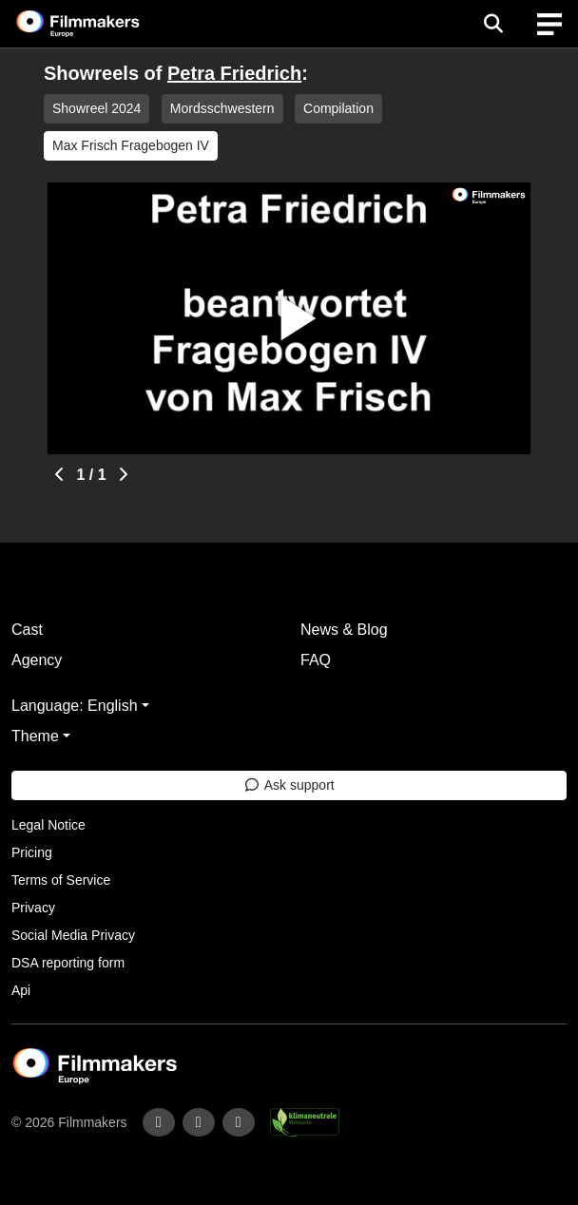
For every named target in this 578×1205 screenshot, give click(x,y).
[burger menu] (549, 24)
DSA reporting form (68, 962)
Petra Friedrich (234, 73)
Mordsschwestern (222, 108)
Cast (27, 630)
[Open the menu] (493, 24)
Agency (36, 660)
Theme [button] (35, 736)
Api (20, 990)
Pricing (31, 852)
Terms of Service (60, 880)
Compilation (338, 108)
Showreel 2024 (96, 108)
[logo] (100, 24)
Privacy (33, 907)
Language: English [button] (74, 706)
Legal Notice (48, 824)
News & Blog (344, 630)
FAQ (315, 660)
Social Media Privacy (73, 935)
